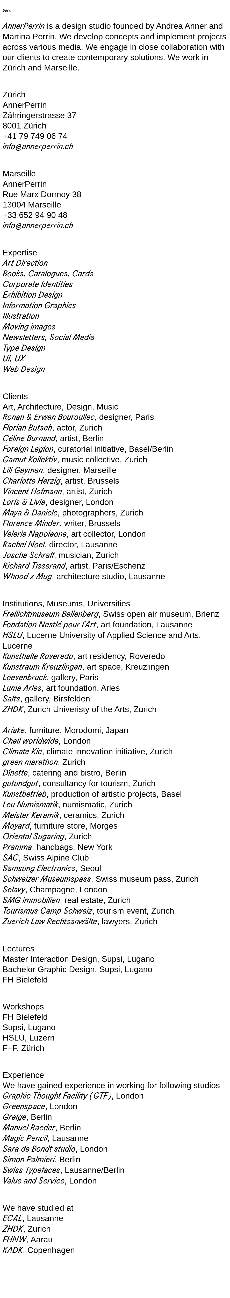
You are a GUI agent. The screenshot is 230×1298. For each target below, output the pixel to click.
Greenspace (24, 1106)
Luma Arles (22, 688)
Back (7, 10)
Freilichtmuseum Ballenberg (50, 614)
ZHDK (13, 709)
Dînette (15, 773)
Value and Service (33, 1181)
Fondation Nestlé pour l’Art (49, 625)
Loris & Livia (24, 502)
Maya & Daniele (30, 513)
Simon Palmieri (29, 1159)
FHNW (14, 1240)
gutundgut (20, 783)
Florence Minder (31, 523)
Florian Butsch (27, 428)
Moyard (16, 826)
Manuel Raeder (29, 1128)
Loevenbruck (25, 677)
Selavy (14, 890)
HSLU (12, 635)
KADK (13, 1250)
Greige (14, 1117)
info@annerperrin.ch (38, 146)
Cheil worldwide (31, 741)
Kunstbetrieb (24, 794)
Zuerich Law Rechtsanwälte (50, 921)
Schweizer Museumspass (47, 879)
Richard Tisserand (34, 566)
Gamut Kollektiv (30, 460)
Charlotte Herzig (31, 481)
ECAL (12, 1218)
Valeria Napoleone (35, 534)
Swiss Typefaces (31, 1170)
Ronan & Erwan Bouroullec (49, 417)
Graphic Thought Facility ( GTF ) (57, 1096)
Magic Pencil (25, 1138)
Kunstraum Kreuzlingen (42, 667)
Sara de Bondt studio (39, 1149)
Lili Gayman (23, 470)
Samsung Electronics (39, 868)
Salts (11, 699)
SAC (10, 858)
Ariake (14, 730)
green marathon (30, 762)
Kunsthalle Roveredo (38, 656)
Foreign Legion (28, 449)
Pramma (17, 847)
